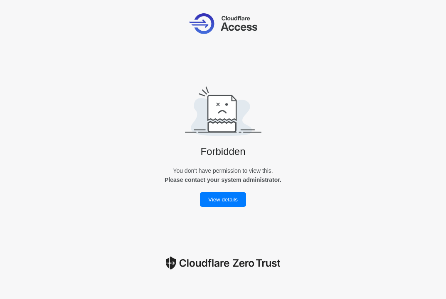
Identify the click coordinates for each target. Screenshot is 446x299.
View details (223, 199)
